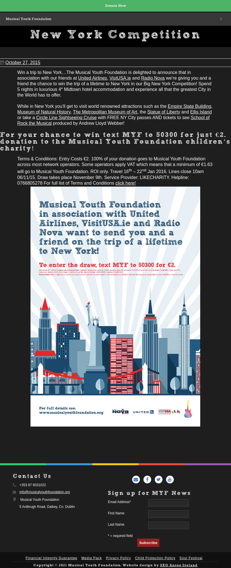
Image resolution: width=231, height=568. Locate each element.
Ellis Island (201, 112)
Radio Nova (153, 78)
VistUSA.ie (120, 78)
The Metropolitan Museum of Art (105, 112)
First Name (116, 513)
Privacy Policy (118, 558)
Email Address (119, 502)
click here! (126, 183)
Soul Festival (191, 558)
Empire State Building (189, 106)
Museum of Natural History (43, 112)
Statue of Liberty (163, 112)
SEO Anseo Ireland (179, 565)
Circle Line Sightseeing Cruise (66, 117)
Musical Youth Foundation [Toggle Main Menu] (114, 19)
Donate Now (115, 6)
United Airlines (92, 78)
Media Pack (91, 558)
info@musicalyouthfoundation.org (44, 492)
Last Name (116, 525)
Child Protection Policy (155, 558)
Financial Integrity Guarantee (51, 558)
